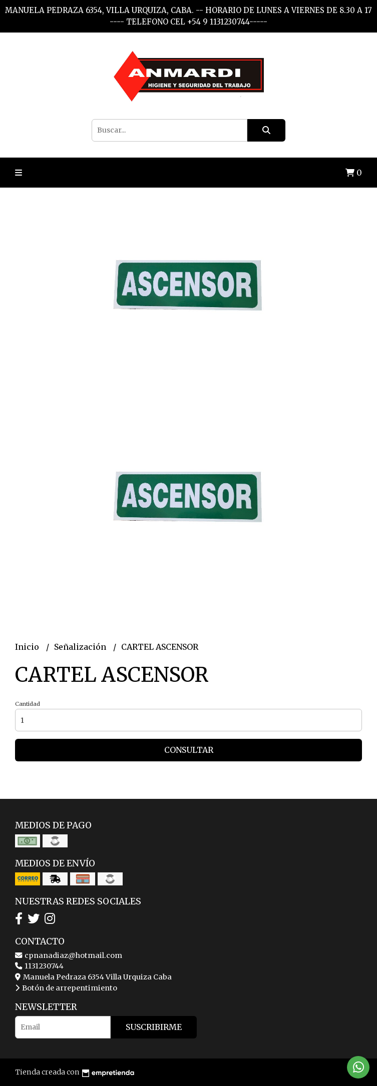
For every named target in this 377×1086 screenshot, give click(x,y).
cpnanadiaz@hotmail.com (68, 955)
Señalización (81, 647)
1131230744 (39, 965)
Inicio (28, 647)
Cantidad (27, 703)
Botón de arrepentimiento (66, 987)
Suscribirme (154, 1027)
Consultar (188, 750)
